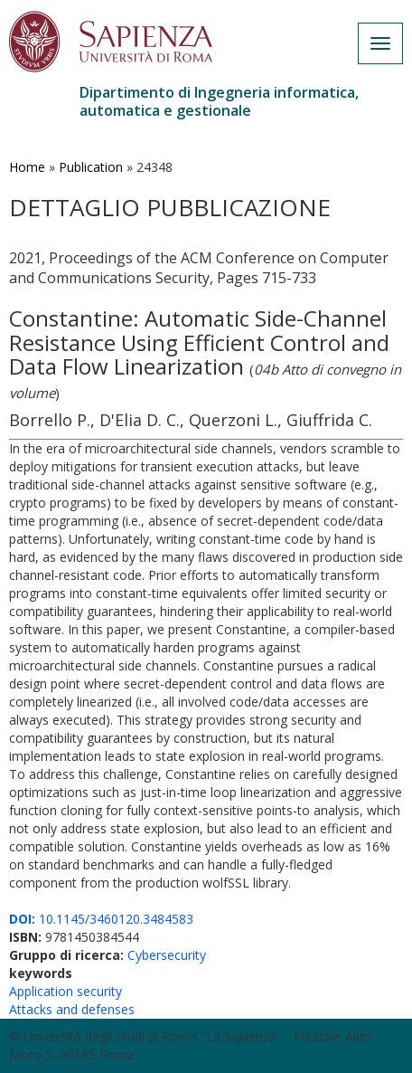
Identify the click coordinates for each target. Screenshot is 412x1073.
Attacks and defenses (72, 1009)
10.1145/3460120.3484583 (101, 918)
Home (27, 167)
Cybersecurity (166, 955)
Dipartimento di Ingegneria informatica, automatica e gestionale (219, 101)
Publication (91, 167)
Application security (65, 991)
